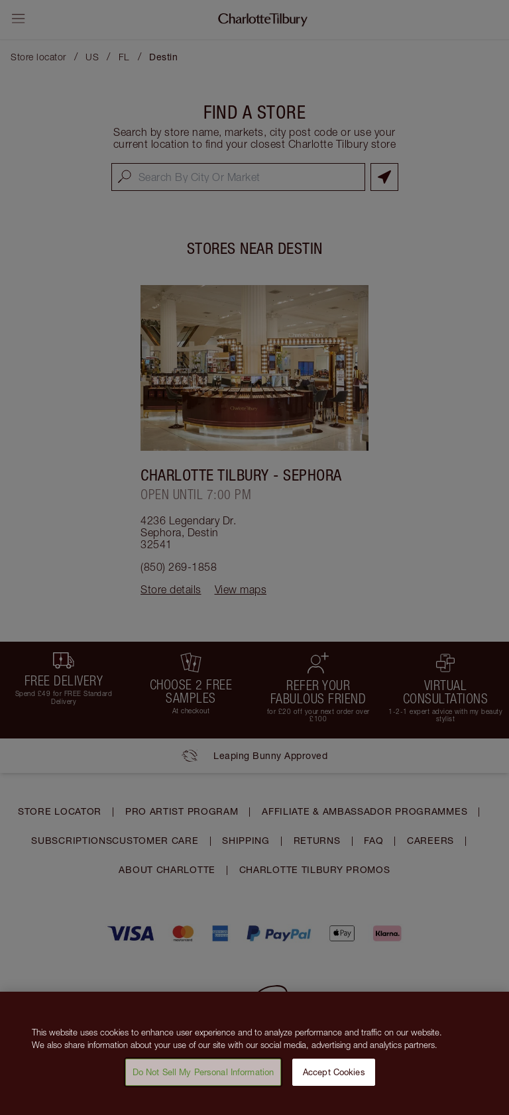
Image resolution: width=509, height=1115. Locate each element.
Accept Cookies (334, 1077)
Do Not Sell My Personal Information (203, 1077)
